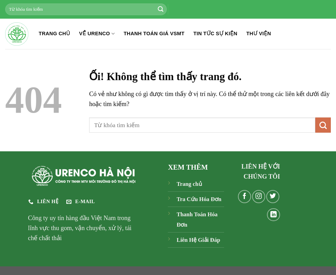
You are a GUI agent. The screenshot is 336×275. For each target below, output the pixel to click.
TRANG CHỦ (54, 33)
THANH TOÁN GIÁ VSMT (154, 33)
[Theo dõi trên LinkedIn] (273, 214)
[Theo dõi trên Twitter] (272, 196)
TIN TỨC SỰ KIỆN (215, 33)
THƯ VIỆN (258, 33)
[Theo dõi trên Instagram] (258, 196)
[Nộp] (160, 9)
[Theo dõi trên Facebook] (244, 196)
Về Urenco (97, 33)
